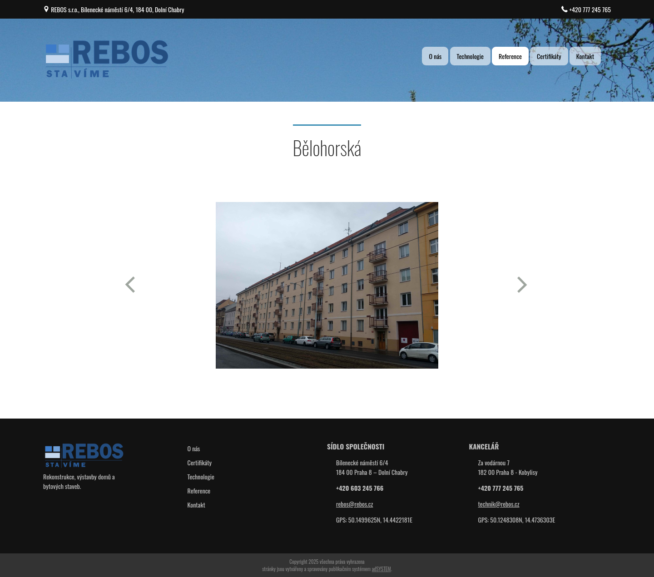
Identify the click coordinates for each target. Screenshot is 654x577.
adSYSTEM (381, 568)
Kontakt (585, 56)
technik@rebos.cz (499, 503)
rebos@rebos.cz (354, 503)
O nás (435, 56)
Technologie (470, 56)
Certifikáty (549, 56)
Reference (510, 56)
